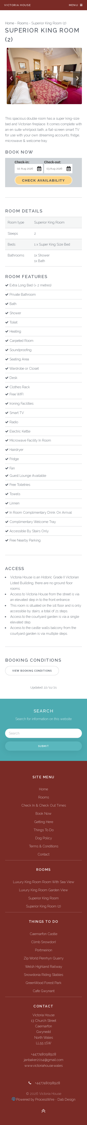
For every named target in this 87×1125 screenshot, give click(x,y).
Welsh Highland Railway (43, 966)
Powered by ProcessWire (33, 1099)
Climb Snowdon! (43, 942)
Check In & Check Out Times (43, 805)
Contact (43, 854)
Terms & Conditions (43, 846)
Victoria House (17, 5)
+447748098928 (43, 1054)
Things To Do (44, 830)
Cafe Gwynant (44, 991)
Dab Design (66, 1099)
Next (77, 78)
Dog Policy (43, 838)
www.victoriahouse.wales (43, 1065)
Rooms (22, 23)
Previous (11, 78)
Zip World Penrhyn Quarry (44, 958)
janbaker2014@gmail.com (43, 1060)
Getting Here (43, 822)
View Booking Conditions (32, 670)
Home (9, 23)
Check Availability (43, 180)
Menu (73, 5)
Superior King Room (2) (43, 906)
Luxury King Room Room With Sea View (43, 882)
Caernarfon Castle (43, 934)
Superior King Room (43, 898)
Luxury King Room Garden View (43, 890)
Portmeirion (43, 950)
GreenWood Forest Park (43, 983)
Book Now (43, 813)
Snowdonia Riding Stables (43, 975)
